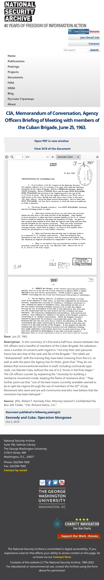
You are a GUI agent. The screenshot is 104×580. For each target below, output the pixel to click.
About (12, 104)
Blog (11, 93)
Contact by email (15, 470)
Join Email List (89, 37)
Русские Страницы (21, 99)
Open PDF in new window (51, 141)
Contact (94, 43)
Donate (94, 31)
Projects (13, 72)
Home (12, 56)
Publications (16, 61)
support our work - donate (79, 536)
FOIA (11, 82)
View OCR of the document (52, 148)
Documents (15, 77)
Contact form (62, 557)
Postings (13, 66)
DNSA (11, 88)
